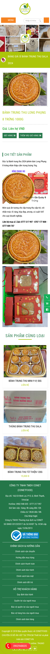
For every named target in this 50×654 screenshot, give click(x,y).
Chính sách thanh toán (25, 563)
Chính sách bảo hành (25, 570)
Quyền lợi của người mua (25, 600)
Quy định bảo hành (25, 594)
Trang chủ (46, 20)
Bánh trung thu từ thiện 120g (25, 472)
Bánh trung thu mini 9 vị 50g (25, 380)
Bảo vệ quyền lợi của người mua (25, 607)
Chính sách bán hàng (25, 619)
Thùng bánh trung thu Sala (25, 426)
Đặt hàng (9, 135)
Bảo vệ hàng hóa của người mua (25, 613)
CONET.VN (29, 639)
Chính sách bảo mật (25, 576)
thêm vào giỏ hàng (30, 135)
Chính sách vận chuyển (25, 551)
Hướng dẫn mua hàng (25, 557)
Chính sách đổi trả (25, 582)
